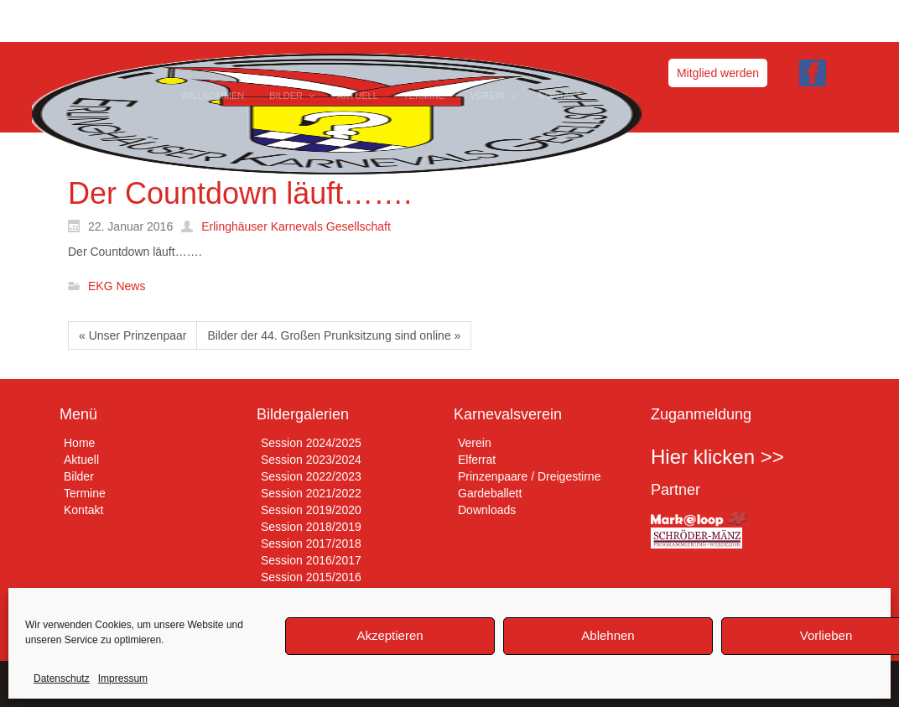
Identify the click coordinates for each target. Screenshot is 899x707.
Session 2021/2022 (311, 493)
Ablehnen (607, 635)
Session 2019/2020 (311, 510)
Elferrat (477, 459)
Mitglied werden (718, 73)
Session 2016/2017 (311, 560)
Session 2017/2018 (311, 543)
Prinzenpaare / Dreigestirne (529, 476)
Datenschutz (62, 678)
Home (79, 443)
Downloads (487, 510)
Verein (474, 443)
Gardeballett (490, 493)
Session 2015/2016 (311, 577)
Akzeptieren (389, 635)
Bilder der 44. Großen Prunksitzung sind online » (333, 335)
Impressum (123, 678)
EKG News (116, 287)
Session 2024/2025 (311, 443)
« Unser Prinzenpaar (132, 335)
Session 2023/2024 (311, 459)
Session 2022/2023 (311, 476)
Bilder (79, 476)
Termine (85, 493)
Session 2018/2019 (311, 526)
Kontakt (83, 510)
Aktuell (81, 459)
